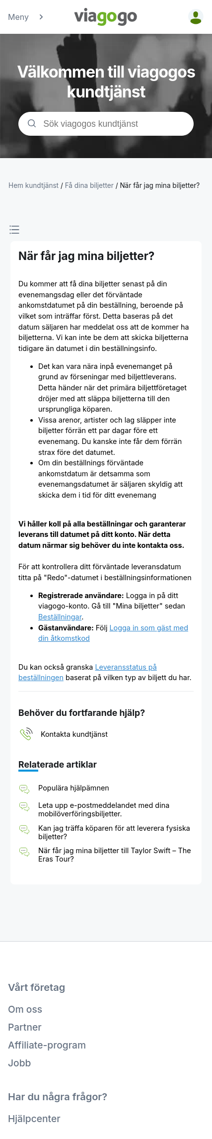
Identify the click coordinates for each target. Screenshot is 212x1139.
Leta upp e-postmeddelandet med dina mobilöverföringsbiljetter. (103, 809)
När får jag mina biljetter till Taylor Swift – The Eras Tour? (114, 854)
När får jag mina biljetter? (160, 185)
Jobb (19, 1063)
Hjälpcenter (34, 1119)
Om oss (25, 1009)
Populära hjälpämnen (73, 788)
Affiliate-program (47, 1045)
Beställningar (59, 617)
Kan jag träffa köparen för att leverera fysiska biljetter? (114, 832)
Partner (25, 1027)
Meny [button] (26, 17)
